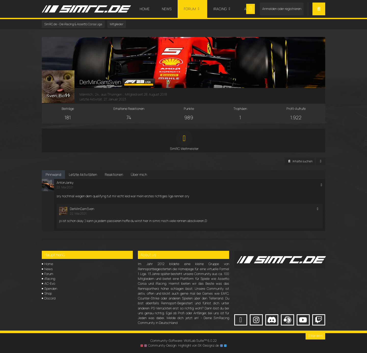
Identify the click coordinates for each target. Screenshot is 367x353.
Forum (48, 273)
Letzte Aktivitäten (83, 174)
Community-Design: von (183, 345)
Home (48, 264)
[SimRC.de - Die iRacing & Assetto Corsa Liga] (86, 9)
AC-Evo (49, 283)
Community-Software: (183, 340)
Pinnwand (53, 174)
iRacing (49, 278)
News (48, 269)
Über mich (139, 174)
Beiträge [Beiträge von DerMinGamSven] (68, 108)
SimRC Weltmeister (184, 148)
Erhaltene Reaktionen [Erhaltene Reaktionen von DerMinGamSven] (128, 108)
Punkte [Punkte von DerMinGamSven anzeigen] (189, 108)
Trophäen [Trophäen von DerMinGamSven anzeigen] (240, 108)
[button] (300, 161)
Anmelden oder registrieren (281, 8)
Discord (49, 298)
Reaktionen (114, 174)
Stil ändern (315, 335)
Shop (48, 293)
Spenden (50, 288)
